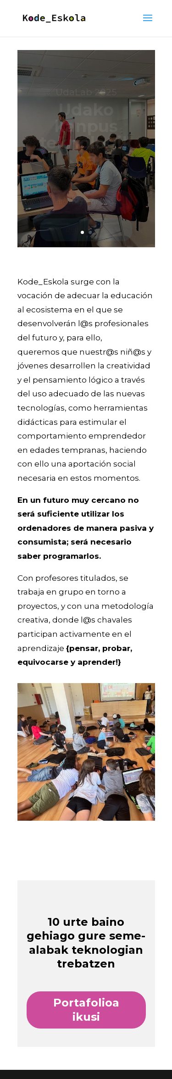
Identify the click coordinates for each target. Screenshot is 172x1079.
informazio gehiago (86, 203)
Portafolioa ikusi (86, 1009)
